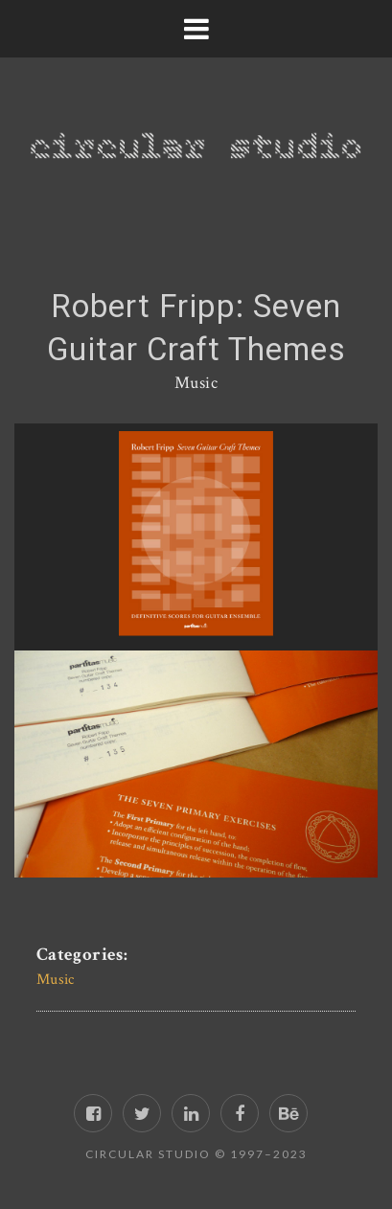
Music (196, 383)
